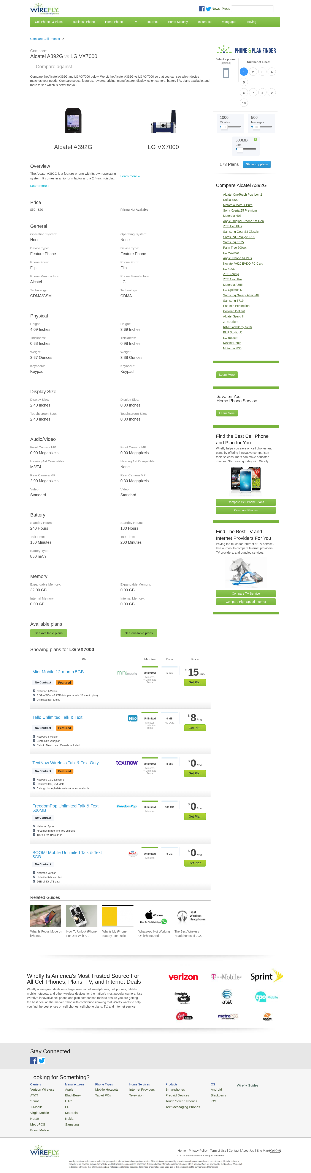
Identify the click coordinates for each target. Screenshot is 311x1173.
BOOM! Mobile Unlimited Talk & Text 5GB (67, 854)
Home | (182, 1146)
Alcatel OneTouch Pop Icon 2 (242, 169)
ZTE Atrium (230, 296)
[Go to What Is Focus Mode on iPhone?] (45, 916)
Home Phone (114, 22)
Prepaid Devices (166, 1094)
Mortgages (229, 22)
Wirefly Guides (230, 1085)
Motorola (67, 1110)
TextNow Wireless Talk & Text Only (65, 763)
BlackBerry (69, 1094)
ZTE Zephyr (231, 249)
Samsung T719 (233, 275)
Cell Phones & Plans (49, 22)
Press (226, 8)
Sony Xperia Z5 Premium (240, 185)
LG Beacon (230, 312)
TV (135, 22)
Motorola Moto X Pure (237, 180)
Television (129, 1094)
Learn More (227, 349)
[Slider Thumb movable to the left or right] (224, 103)
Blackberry (203, 1094)
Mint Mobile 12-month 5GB (58, 672)
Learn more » (39, 185)
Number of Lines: (258, 62)
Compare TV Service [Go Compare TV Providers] (246, 568)
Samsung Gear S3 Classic (241, 206)
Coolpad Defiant (234, 286)
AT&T (33, 1094)
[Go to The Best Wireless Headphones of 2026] (190, 916)
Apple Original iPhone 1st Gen (243, 196)
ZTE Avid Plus (232, 201)
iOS (199, 1099)
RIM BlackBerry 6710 (237, 302)
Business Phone (84, 22)
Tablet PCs (99, 1094)
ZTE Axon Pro (232, 254)
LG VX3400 (231, 227)
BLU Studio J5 (233, 307)
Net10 (34, 1115)
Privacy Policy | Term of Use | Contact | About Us (221, 1146)
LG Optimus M (233, 265)
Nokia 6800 (230, 174)
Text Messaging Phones (171, 1104)
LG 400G (229, 243)
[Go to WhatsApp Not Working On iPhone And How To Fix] (154, 916)
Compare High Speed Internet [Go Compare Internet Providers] (246, 576)
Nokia (65, 1115)
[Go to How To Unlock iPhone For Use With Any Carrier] (81, 916)
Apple (65, 1089)
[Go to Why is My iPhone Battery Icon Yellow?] (117, 916)
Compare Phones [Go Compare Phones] (246, 485)
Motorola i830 (232, 323)
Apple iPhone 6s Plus (237, 233)
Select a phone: (226, 61)
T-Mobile (35, 1104)
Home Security (178, 22)
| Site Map (262, 1146)
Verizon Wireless (40, 1089)
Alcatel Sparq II (233, 291)
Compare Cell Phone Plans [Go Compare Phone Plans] (246, 477)
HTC (65, 1099)
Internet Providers (134, 1089)
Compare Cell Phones (45, 39)
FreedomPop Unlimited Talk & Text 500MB (65, 808)
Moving (251, 22)
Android (201, 1089)
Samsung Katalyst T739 (239, 212)
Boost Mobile (38, 1125)
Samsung (68, 1120)
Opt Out (275, 1145)
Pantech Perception (236, 281)
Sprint (34, 1099)
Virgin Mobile (38, 1110)
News (216, 8)
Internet (152, 22)
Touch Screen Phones (169, 1099)
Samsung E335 (233, 217)
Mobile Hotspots (102, 1089)
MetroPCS (36, 1120)
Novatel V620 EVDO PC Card (243, 238)
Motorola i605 (232, 190)
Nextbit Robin (232, 318)
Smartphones (164, 1089)
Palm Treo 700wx (234, 222)
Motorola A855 (233, 259)
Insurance (204, 22)
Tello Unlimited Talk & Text (57, 717)
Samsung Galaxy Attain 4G (241, 270)
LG (64, 1104)
